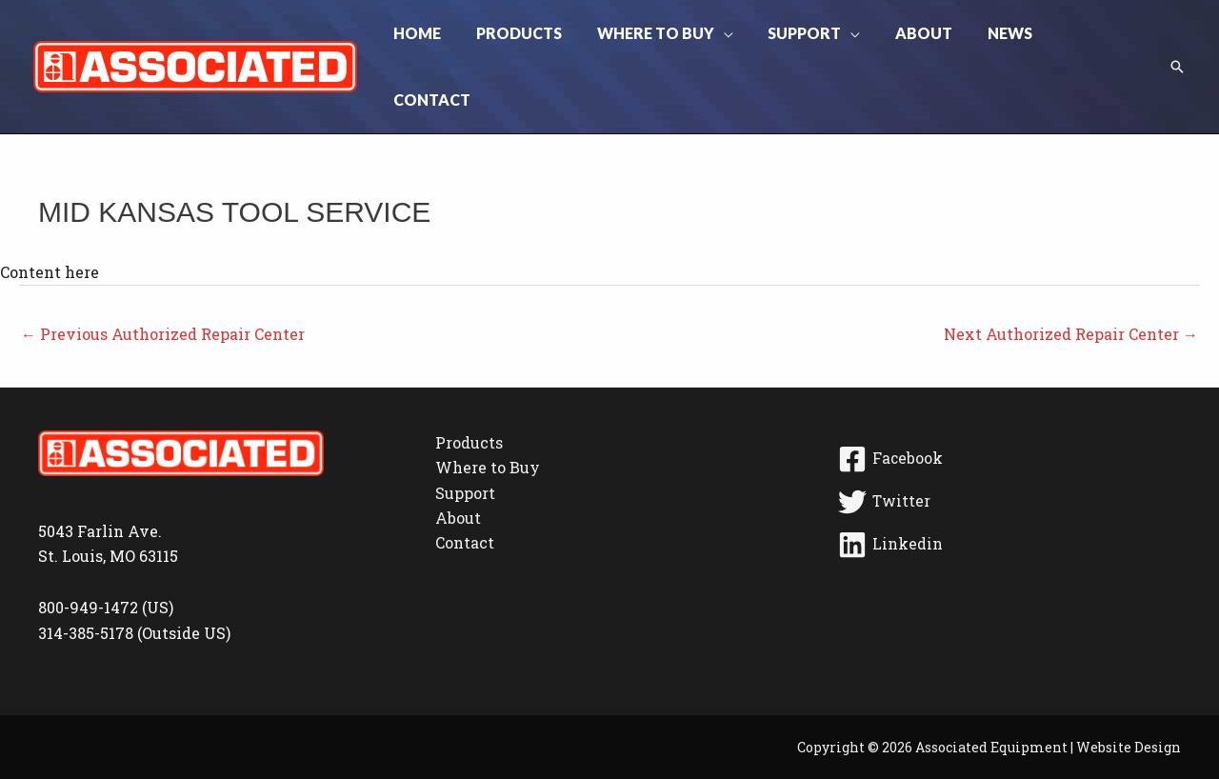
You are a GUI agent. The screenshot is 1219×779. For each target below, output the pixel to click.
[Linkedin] (1006, 493)
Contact (464, 491)
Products (469, 391)
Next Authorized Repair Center (1071, 282)
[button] (731, 41)
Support (465, 441)
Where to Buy (487, 416)
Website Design (1128, 696)
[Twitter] (1006, 450)
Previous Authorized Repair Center (163, 282)
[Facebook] (1006, 407)
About (458, 466)
